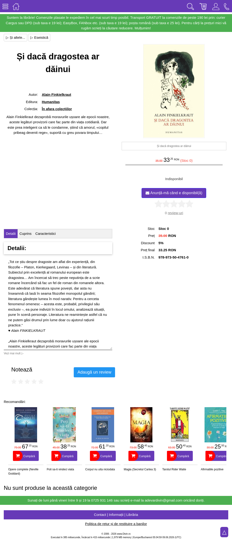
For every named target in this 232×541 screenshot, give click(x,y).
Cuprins (25, 234)
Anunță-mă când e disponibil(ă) (174, 193)
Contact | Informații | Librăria (116, 515)
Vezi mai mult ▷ (13, 353)
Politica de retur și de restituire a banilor (116, 524)
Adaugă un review (94, 372)
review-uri (175, 213)
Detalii (11, 234)
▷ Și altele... (15, 37)
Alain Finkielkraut (56, 95)
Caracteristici (45, 234)
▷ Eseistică (39, 37)
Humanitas (51, 102)
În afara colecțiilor (57, 109)
